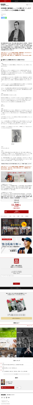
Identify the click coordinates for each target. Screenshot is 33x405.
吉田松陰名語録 (18, 196)
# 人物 (10, 216)
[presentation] (16, 280)
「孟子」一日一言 (9, 196)
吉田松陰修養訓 (17, 197)
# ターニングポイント (4, 216)
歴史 (2, 15)
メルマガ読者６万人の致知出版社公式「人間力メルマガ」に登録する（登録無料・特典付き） (16, 272)
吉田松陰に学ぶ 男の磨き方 (9, 197)
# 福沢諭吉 (26, 216)
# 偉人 (14, 216)
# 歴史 (22, 216)
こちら (13, 55)
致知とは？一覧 (29, 325)
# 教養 (18, 216)
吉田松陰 (23, 196)
